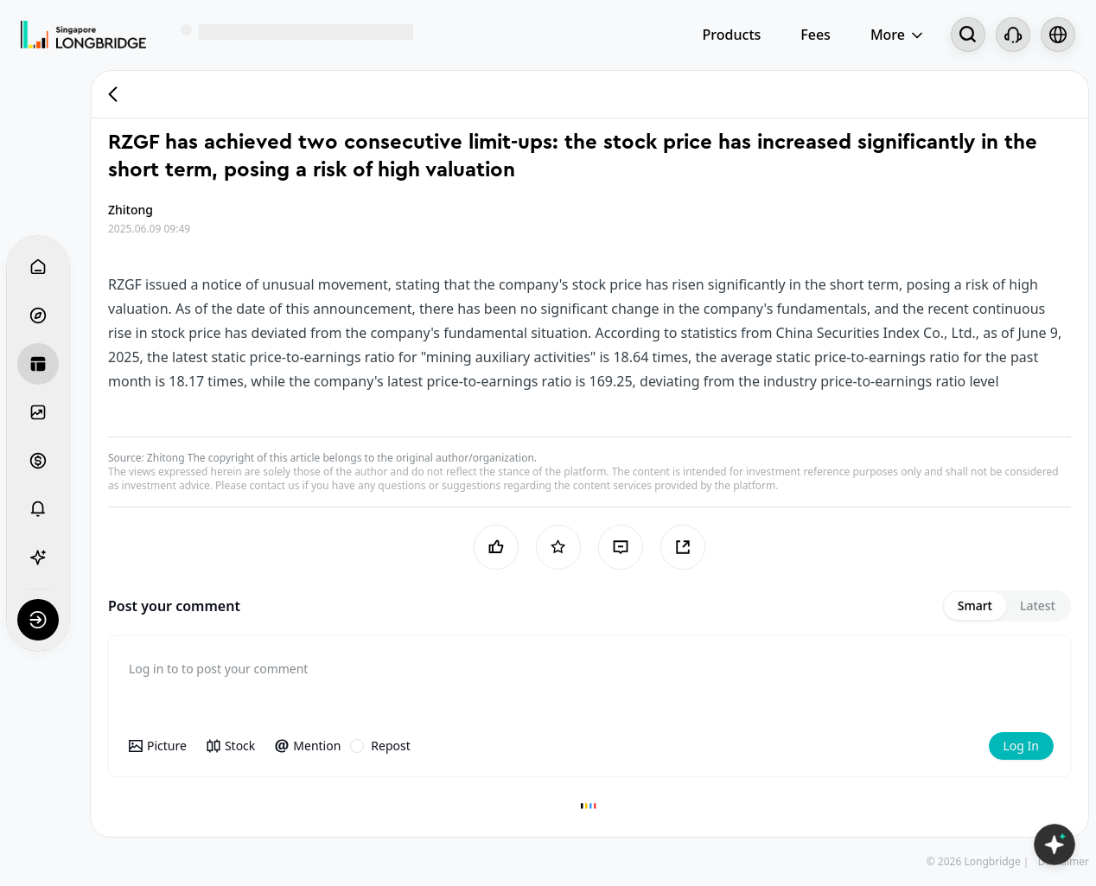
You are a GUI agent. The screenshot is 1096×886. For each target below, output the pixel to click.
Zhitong (166, 457)
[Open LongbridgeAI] (1054, 844)
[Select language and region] (1058, 34)
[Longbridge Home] (83, 34)
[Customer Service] (1013, 34)
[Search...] (968, 34)
